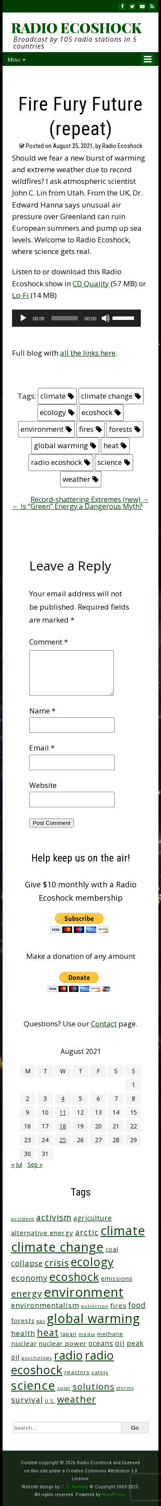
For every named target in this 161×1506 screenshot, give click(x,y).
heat (110, 445)
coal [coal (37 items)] (112, 1249)
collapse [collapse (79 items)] (27, 1263)
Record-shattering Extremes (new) (89, 499)
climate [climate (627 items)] (122, 1230)
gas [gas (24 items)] (40, 1321)
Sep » (35, 1164)
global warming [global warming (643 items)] (93, 1318)
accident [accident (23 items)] (22, 1218)
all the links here (87, 353)
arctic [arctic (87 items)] (87, 1232)
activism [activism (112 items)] (54, 1217)
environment (42, 429)
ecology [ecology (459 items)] (92, 1262)
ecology (53, 412)
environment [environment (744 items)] (84, 1292)
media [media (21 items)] (87, 1334)
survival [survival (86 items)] (27, 1399)
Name (42, 711)
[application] (76, 318)
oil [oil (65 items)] (120, 1343)
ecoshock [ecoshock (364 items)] (74, 1276)
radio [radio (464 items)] (68, 1355)
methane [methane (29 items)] (110, 1334)
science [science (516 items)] (33, 1385)
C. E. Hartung (74, 1487)
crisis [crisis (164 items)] (57, 1262)
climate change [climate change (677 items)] (57, 1246)
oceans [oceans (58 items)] (100, 1343)
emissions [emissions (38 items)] (117, 1278)
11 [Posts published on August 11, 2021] (62, 1112)
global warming (61, 445)
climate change (107, 396)
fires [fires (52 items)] (118, 1305)
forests (120, 429)
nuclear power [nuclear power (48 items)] (63, 1343)
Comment (48, 642)
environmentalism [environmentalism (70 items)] (45, 1305)
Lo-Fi (20, 295)
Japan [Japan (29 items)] (69, 1334)
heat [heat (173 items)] (48, 1332)
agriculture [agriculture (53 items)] (92, 1218)
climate (53, 396)
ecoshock (97, 412)
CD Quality (91, 283)
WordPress (113, 1494)
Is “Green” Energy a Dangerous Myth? (77, 506)
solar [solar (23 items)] (64, 1388)
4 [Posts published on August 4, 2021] (62, 1098)
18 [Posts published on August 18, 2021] (62, 1126)
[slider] (65, 318)
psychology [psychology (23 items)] (36, 1357)
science (109, 462)
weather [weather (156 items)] (76, 1399)
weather (76, 479)
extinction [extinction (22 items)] (95, 1306)
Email (42, 748)
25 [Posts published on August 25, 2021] (62, 1140)
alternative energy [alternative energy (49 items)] (42, 1232)
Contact (104, 1024)
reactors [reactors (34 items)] (77, 1372)
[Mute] (105, 318)
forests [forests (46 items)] (23, 1320)
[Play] (23, 318)
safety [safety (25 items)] (100, 1372)
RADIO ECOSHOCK (76, 27)
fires (86, 429)
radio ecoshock (56, 462)
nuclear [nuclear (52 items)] (24, 1343)
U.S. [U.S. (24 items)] (50, 1401)
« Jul (16, 1164)
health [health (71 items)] (23, 1333)
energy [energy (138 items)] (26, 1293)
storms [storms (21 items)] (125, 1388)
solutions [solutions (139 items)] (94, 1386)
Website (43, 785)
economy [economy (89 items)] (29, 1278)
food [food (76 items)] (137, 1305)
